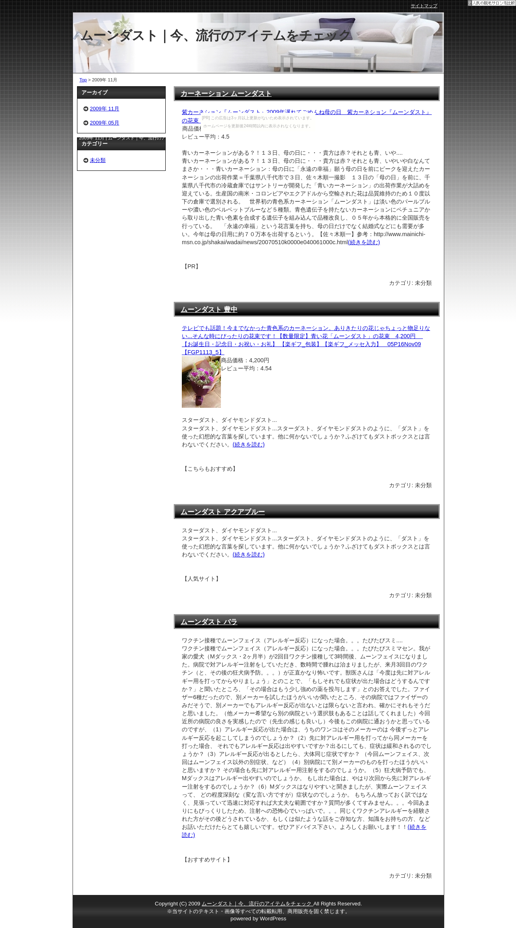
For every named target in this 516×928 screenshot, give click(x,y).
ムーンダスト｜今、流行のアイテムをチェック (257, 904)
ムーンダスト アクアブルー (223, 512)
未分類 (98, 160)
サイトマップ (424, 5)
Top (83, 79)
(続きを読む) (364, 242)
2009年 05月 (104, 123)
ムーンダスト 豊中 (209, 309)
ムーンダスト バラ (209, 622)
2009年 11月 (104, 109)
